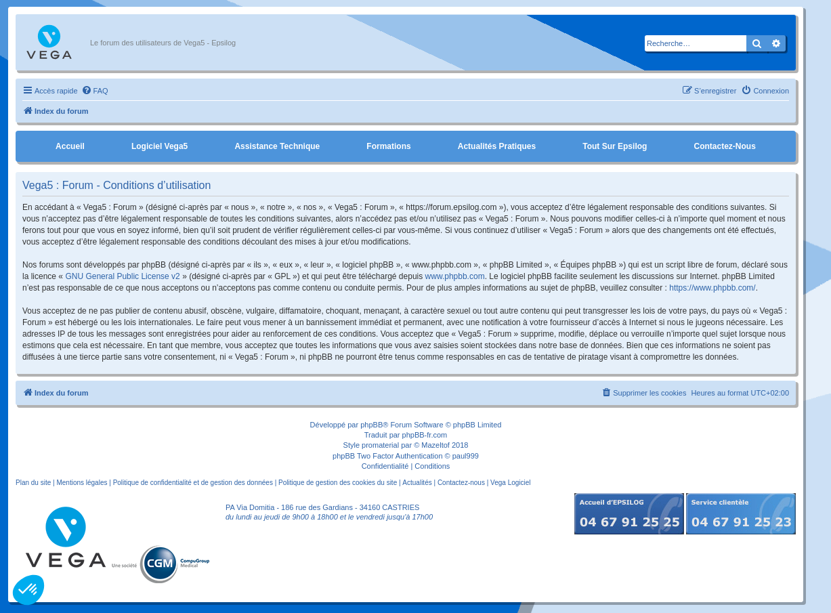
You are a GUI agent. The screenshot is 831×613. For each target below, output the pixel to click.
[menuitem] (94, 91)
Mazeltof (435, 445)
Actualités (416, 482)
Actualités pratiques (497, 146)
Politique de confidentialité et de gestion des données (193, 482)
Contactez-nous (724, 146)
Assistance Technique (277, 146)
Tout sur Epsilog (614, 146)
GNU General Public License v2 (122, 276)
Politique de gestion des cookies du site (337, 482)
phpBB (371, 425)
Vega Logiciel (510, 482)
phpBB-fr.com (425, 435)
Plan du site (33, 482)
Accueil (70, 146)
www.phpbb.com (455, 276)
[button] (28, 590)
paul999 (465, 456)
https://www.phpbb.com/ (712, 288)
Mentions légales (81, 482)
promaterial (380, 445)
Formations (388, 146)
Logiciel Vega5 (159, 146)
